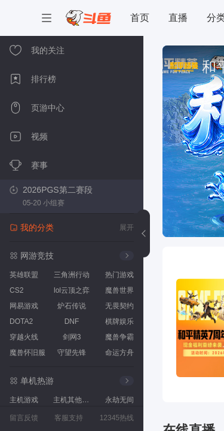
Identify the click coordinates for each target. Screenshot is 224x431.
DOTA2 (21, 321)
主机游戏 (24, 400)
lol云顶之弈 (72, 290)
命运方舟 (119, 352)
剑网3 (72, 337)
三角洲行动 (72, 275)
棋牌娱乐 (119, 321)
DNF (72, 321)
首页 (139, 18)
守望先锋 (71, 352)
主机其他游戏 (73, 400)
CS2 (16, 290)
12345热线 (117, 418)
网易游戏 (24, 306)
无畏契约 (119, 306)
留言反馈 (24, 418)
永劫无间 (119, 400)
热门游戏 (119, 275)
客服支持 (68, 418)
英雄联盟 (24, 275)
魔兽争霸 (119, 337)
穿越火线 (24, 337)
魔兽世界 (119, 290)
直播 (178, 18)
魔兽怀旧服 (27, 352)
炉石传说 (71, 306)
